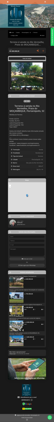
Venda (18, 32)
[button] (12, 74)
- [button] (10, 186)
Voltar (42, 35)
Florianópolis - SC (26, 32)
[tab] (14, 58)
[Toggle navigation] (45, 2)
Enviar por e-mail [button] (27, 259)
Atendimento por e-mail (27, 397)
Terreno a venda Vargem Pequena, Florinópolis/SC (22, 276)
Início (11, 32)
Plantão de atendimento (52, 36)
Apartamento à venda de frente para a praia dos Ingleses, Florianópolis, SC (24, 318)
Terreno (35, 32)
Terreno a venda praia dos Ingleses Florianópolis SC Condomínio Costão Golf (26, 290)
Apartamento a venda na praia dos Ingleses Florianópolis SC (25, 304)
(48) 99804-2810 (21, 224)
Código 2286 (14, 35)
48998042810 (25, 400)
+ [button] (10, 184)
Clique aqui (12, 353)
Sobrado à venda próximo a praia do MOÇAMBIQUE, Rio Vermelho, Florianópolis (24, 333)
